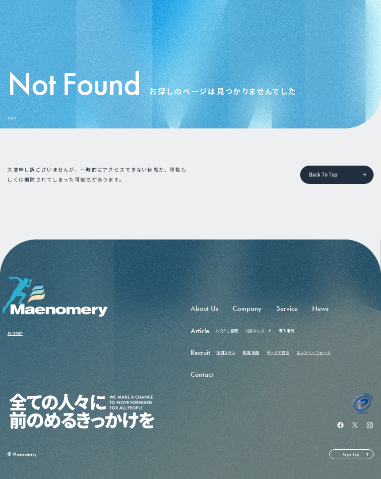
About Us (204, 308)
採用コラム (225, 352)
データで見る (278, 352)
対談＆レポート (259, 330)
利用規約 (14, 333)
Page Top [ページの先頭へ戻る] (351, 454)
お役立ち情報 (226, 330)
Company (247, 308)
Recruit (200, 352)
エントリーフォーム (313, 352)
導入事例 (286, 330)
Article (199, 330)
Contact (201, 374)
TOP (11, 118)
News (320, 308)
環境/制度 (251, 352)
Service (287, 308)
